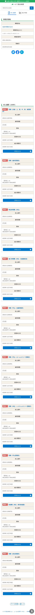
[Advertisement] (17, 78)
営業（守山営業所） (14, 455)
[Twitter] (13, 52)
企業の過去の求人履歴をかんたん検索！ (17, 1)
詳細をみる (22, 151)
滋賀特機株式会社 (7, 27)
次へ (22, 604)
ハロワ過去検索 (17, 4)
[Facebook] (17, 52)
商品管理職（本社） (14, 209)
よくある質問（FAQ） (19, 611)
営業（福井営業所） (14, 160)
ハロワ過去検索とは (7, 611)
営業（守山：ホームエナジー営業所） (20, 357)
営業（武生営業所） (14, 554)
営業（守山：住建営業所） (16, 308)
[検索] (32, 8)
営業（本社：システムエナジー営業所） (20, 406)
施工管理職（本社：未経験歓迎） (18, 259)
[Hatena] (22, 52)
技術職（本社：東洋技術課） (17, 504)
